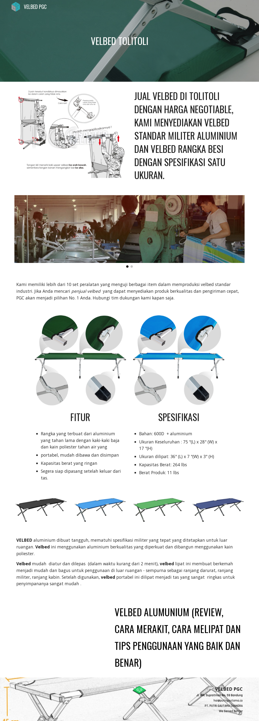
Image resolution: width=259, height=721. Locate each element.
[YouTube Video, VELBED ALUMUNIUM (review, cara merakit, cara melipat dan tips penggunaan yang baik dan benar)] (60, 627)
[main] (119, 40)
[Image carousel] (129, 231)
